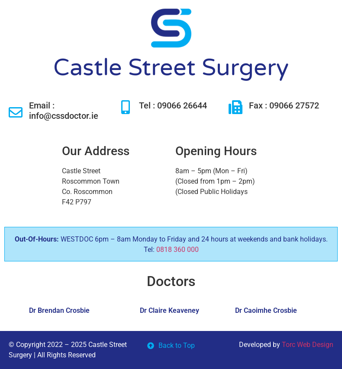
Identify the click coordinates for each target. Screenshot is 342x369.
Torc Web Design (307, 344)
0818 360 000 (177, 249)
